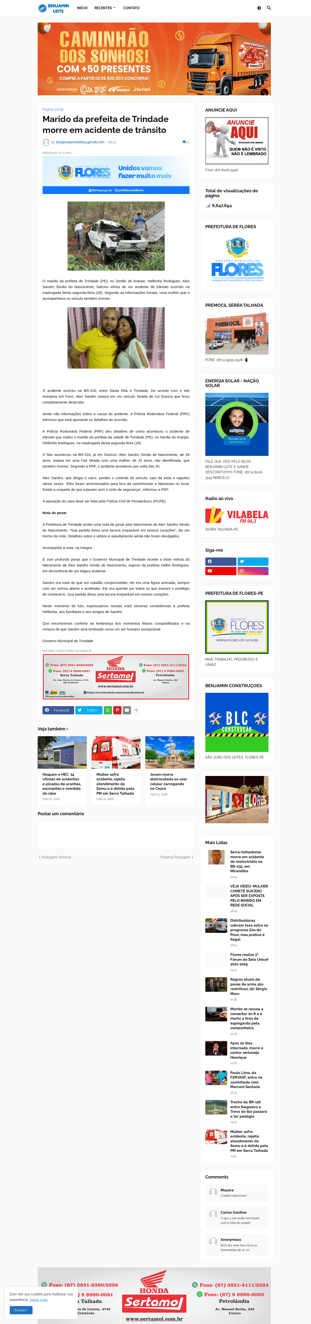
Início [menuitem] (82, 8)
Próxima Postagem (175, 857)
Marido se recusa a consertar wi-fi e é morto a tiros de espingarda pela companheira (246, 1018)
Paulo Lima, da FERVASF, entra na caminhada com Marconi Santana (246, 1080)
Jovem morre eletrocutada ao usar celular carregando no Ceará (168, 781)
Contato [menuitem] (131, 8)
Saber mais (39, 1300)
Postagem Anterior (56, 857)
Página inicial (53, 109)
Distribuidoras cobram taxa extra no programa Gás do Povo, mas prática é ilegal (249, 930)
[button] (259, 8)
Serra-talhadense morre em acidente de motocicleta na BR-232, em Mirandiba (247, 861)
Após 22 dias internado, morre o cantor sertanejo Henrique (246, 1050)
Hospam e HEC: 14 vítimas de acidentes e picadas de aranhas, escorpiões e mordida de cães (62, 784)
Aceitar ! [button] (21, 1310)
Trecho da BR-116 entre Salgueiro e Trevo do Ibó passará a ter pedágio (248, 1109)
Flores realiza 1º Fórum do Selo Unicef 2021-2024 (249, 959)
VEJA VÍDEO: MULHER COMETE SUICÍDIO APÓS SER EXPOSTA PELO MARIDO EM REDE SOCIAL (249, 895)
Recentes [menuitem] (103, 8)
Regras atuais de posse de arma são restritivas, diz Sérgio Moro (248, 986)
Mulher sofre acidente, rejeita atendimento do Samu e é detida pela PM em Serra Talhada (115, 784)
